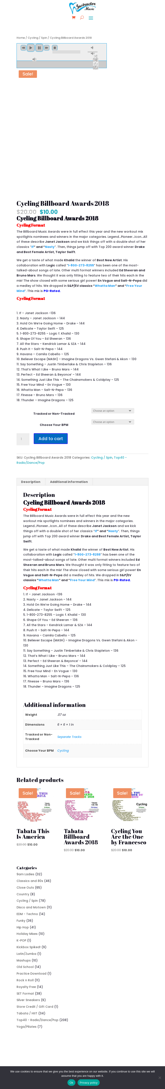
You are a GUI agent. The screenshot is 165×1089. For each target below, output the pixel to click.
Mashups (24, 960)
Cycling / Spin (37, 38)
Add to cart (50, 439)
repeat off (95, 68)
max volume (34, 59)
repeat (95, 64)
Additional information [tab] (69, 482)
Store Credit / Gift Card (35, 1007)
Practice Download (31, 973)
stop (55, 48)
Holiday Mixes (27, 934)
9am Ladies (25, 874)
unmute (93, 53)
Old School (25, 967)
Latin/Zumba (26, 954)
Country (23, 894)
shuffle (95, 56)
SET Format (25, 993)
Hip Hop (23, 927)
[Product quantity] (23, 439)
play (30, 47)
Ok (71, 1082)
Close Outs (25, 887)
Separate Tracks (69, 737)
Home (21, 38)
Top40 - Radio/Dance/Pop (37, 1020)
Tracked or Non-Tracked (54, 414)
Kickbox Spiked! (29, 947)
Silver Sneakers (28, 1000)
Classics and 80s (30, 881)
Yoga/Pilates (27, 1026)
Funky (21, 921)
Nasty (50, 247)
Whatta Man (105, 286)
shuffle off (95, 60)
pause (39, 47)
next (47, 48)
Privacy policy (89, 1082)
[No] (159, 1077)
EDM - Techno (27, 914)
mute (93, 47)
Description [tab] (30, 482)
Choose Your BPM (54, 425)
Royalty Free (26, 987)
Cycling (63, 750)
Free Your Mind (82, 580)
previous (23, 48)
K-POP (21, 940)
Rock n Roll (25, 980)
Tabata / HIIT (27, 1013)
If (32, 247)
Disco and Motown (31, 907)
